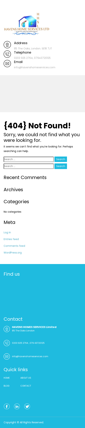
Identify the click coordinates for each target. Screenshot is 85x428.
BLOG (6, 385)
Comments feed (14, 246)
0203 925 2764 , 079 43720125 (28, 342)
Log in (7, 232)
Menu (7, 6)
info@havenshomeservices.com (30, 356)
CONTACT (25, 385)
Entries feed (11, 239)
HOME (7, 377)
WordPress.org (13, 252)
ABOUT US (25, 377)
